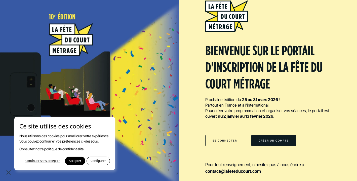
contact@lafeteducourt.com (233, 171)
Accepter (75, 161)
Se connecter (225, 140)
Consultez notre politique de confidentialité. (51, 149)
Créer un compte (274, 140)
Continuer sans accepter (42, 161)
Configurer (98, 161)
